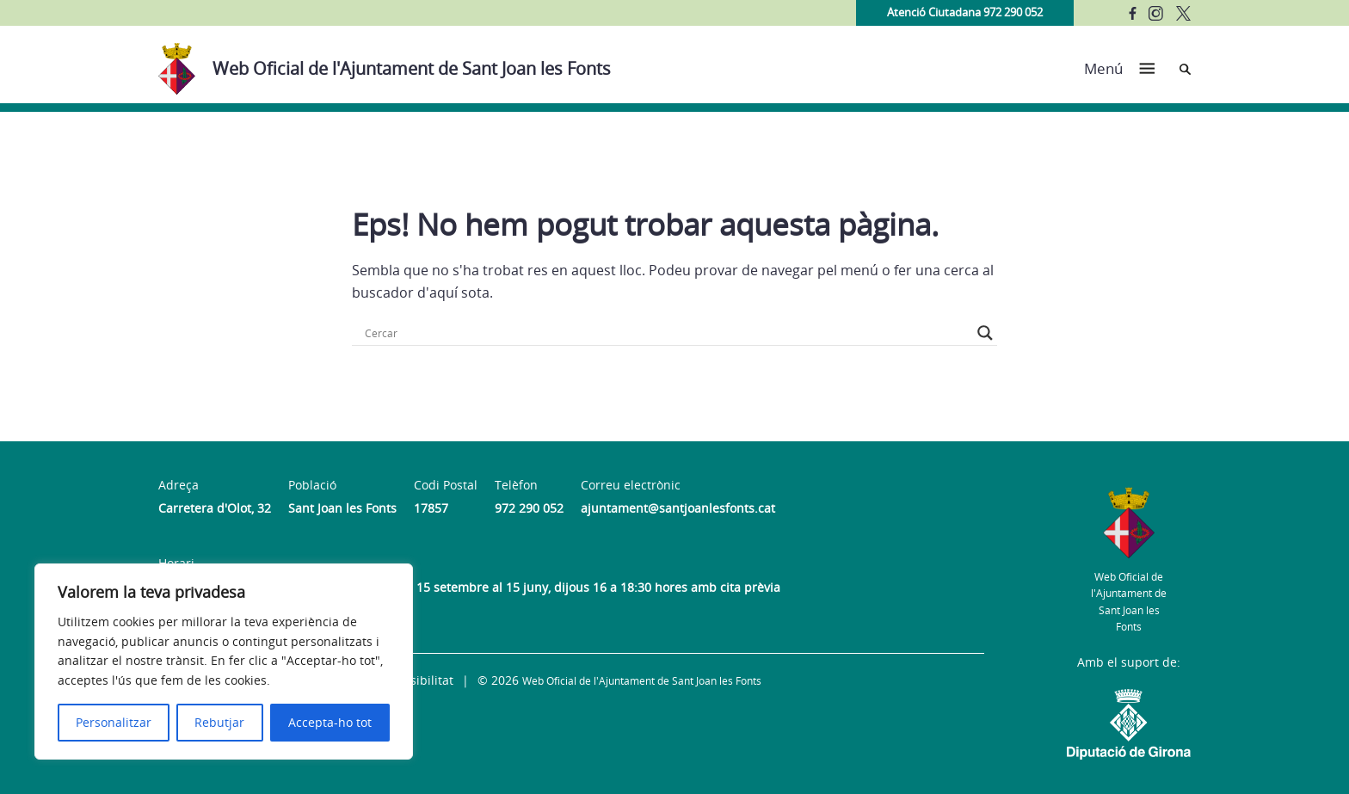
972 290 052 (529, 508)
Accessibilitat (415, 680)
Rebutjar (219, 722)
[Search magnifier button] (985, 333)
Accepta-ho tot (330, 722)
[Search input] (667, 333)
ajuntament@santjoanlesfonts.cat (678, 508)
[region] (223, 661)
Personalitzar (113, 722)
